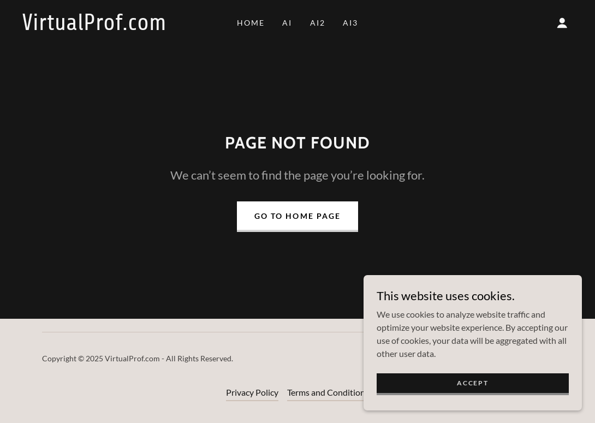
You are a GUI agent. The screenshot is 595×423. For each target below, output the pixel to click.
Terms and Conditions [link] (328, 392)
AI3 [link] (350, 22)
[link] (96, 26)
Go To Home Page (297, 216)
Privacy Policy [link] (252, 392)
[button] (562, 23)
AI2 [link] (317, 22)
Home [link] (251, 22)
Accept (472, 390)
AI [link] (287, 22)
